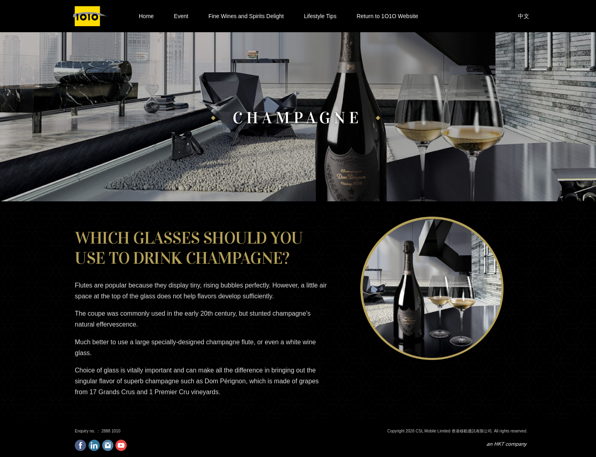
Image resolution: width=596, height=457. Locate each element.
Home (146, 16)
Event (181, 15)
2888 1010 (110, 431)
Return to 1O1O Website (387, 16)
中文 (523, 16)
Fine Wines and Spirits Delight (246, 16)
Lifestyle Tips (320, 16)
